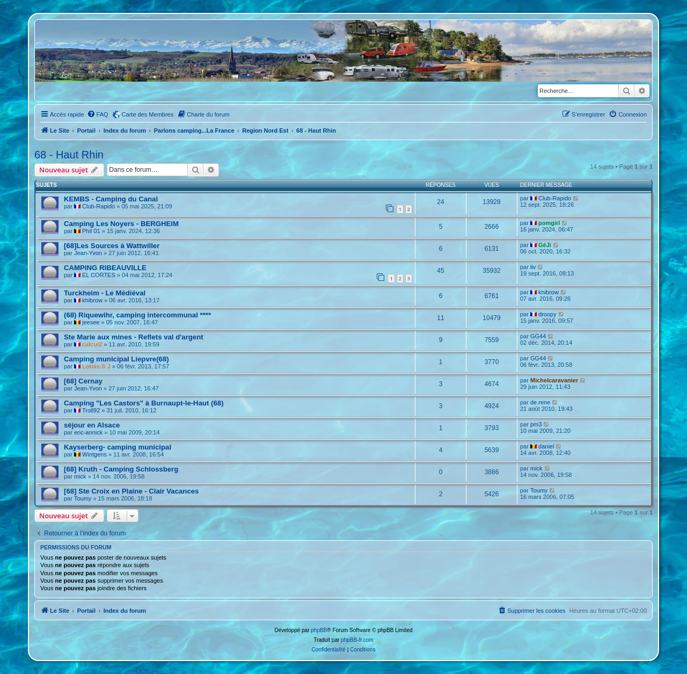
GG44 (538, 336)
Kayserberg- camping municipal (117, 447)
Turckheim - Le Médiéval (104, 293)
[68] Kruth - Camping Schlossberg (121, 469)
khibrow (92, 300)
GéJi (544, 245)
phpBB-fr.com (357, 640)
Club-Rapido (98, 206)
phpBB (319, 630)
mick (80, 476)
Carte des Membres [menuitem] (148, 114)
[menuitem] (97, 114)
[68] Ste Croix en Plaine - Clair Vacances (131, 491)
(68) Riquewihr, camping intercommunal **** (137, 315)
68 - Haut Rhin (69, 155)
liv (533, 267)
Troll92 (91, 410)
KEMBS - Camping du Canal (111, 199)
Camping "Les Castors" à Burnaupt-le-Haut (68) (144, 403)
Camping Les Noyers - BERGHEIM (121, 224)
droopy (547, 314)
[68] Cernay (83, 381)
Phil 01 (91, 231)
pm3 (536, 424)
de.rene (540, 402)
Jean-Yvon (88, 253)
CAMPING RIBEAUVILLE (105, 268)
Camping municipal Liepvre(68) (116, 359)
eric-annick (88, 432)
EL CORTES (98, 275)
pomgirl (549, 223)
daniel (546, 446)
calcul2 (92, 344)
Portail (86, 130)
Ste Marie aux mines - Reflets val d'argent (133, 337)
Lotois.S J (96, 366)
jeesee (90, 322)
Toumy (82, 498)
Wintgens (94, 454)
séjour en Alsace (92, 425)
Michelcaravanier (554, 380)
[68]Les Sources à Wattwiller (111, 246)
